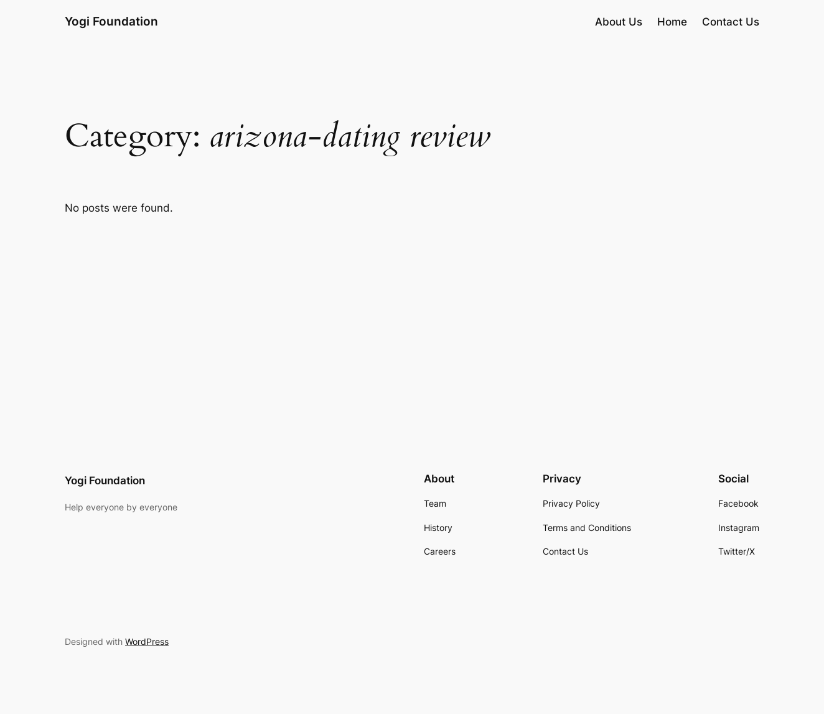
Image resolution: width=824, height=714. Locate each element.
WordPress (147, 641)
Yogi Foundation (111, 21)
